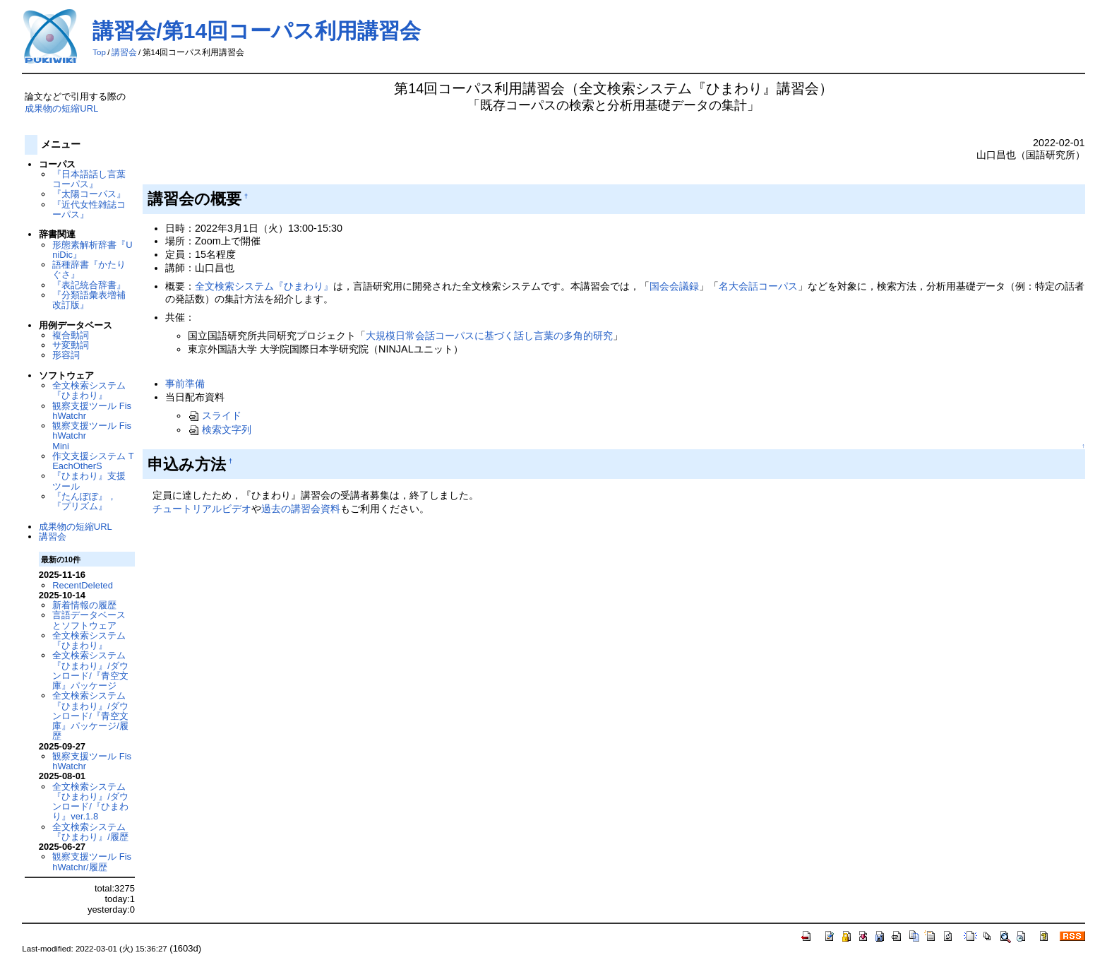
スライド (214, 415)
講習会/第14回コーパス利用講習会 (256, 30)
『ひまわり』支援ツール (89, 480)
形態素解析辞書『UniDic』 (92, 249)
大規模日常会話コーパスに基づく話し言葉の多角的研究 (489, 335)
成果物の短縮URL (61, 108)
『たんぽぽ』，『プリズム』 (84, 501)
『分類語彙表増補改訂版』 (89, 300)
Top (99, 52)
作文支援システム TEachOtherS (93, 461)
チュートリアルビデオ (201, 508)
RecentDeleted (82, 585)
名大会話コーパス (758, 286)
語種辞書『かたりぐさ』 (89, 269)
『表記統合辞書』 (89, 285)
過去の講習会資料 (300, 508)
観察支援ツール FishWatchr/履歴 (91, 861)
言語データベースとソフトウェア (89, 620)
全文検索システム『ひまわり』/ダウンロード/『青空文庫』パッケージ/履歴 (90, 715)
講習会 (124, 52)
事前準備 (185, 383)
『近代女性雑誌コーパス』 (89, 209)
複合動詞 (70, 335)
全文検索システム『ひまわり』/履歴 (90, 832)
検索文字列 (219, 429)
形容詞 (66, 355)
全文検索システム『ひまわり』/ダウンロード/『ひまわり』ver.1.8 (90, 801)
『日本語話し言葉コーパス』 (89, 179)
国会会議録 (674, 286)
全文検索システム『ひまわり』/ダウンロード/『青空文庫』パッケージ (90, 670)
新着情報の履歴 (84, 605)
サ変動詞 (70, 345)
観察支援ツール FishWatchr (91, 411)
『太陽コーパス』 (89, 194)
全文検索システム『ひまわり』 (264, 286)
